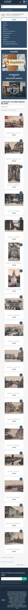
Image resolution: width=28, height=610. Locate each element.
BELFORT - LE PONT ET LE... (14, 367)
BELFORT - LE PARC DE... (14, 341)
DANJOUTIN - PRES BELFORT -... (14, 497)
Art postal (6, 35)
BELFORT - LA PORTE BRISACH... (14, 263)
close (3, 600)
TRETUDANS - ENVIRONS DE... (14, 549)
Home (14, 20)
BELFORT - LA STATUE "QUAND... (14, 289)
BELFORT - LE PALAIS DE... (14, 315)
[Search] (14, 6)
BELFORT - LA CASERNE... (14, 211)
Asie (4, 27)
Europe (5, 39)
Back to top (21, 565)
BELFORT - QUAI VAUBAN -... (14, 445)
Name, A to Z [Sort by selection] (14, 107)
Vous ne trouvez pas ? (6, 10)
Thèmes (5, 29)
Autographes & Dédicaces (10, 44)
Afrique (5, 25)
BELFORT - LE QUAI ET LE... (14, 393)
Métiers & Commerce (9, 31)
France (5, 23)
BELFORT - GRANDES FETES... (14, 159)
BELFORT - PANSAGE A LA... (14, 419)
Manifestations (7, 33)
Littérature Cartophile (9, 41)
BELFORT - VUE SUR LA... (14, 471)
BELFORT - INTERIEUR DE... (14, 185)
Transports (6, 37)
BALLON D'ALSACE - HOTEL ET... (14, 133)
